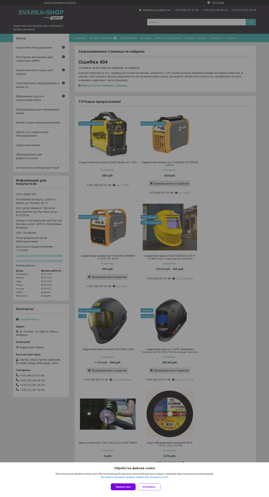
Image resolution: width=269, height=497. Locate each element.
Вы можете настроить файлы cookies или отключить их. (133, 478)
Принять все (123, 486)
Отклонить (150, 486)
